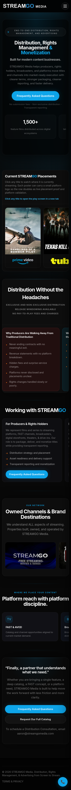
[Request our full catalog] (35, 719)
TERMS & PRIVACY (12, 781)
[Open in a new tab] (30, 555)
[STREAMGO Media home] (25, 6)
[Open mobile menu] (65, 6)
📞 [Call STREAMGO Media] (63, 782)
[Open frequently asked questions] (35, 96)
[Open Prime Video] (23, 238)
